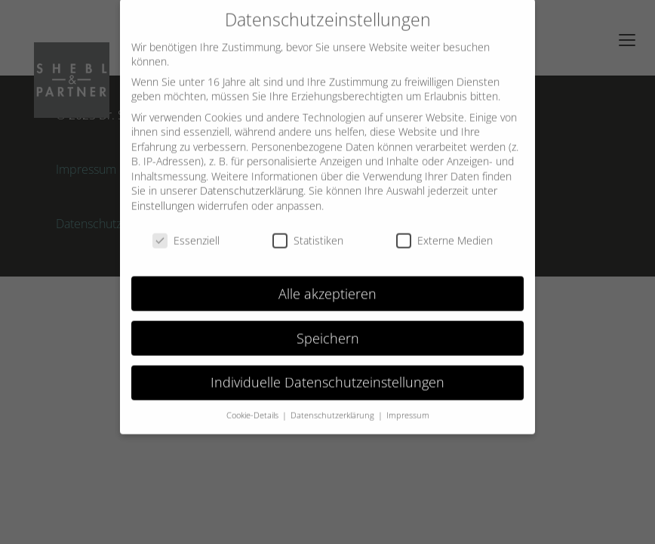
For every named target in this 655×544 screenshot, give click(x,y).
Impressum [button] (407, 405)
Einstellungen (163, 196)
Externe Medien (444, 231)
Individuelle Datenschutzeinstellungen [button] (327, 372)
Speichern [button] (328, 328)
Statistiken (307, 231)
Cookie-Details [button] (253, 405)
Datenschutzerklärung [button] (334, 405)
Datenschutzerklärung (251, 181)
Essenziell (186, 231)
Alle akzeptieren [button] (327, 283)
